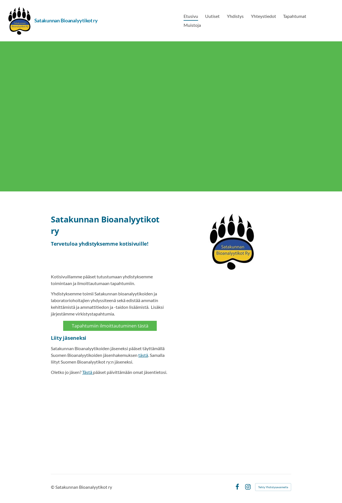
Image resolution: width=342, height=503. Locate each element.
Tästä (87, 372)
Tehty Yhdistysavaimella (273, 487)
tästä (143, 355)
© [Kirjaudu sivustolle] (53, 487)
